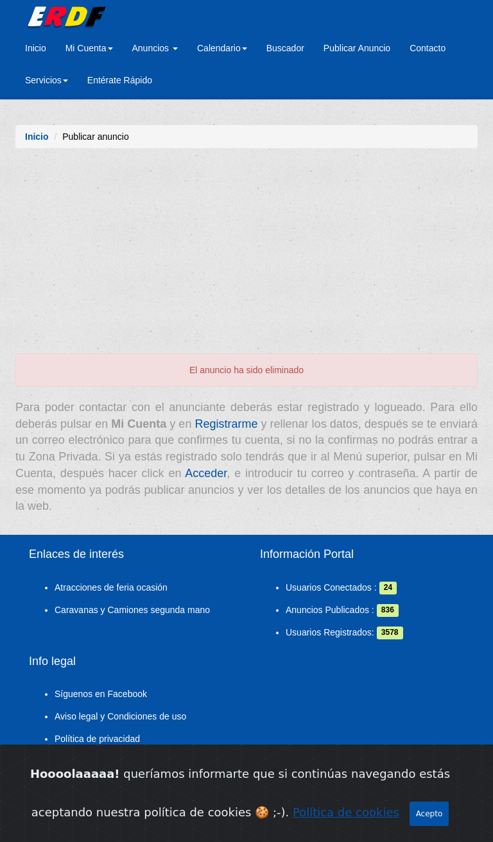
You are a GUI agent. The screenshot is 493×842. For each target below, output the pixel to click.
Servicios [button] (46, 80)
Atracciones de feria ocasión (111, 587)
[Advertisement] (246, 257)
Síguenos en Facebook (101, 694)
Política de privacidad (97, 739)
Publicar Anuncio (357, 48)
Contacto (427, 48)
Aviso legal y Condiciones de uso (120, 716)
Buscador (285, 48)
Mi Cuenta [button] (89, 48)
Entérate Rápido (119, 80)
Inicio (35, 48)
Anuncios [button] (155, 48)
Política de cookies (346, 812)
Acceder (206, 473)
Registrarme (226, 423)
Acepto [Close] (429, 813)
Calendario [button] (222, 48)
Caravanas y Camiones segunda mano (132, 610)
